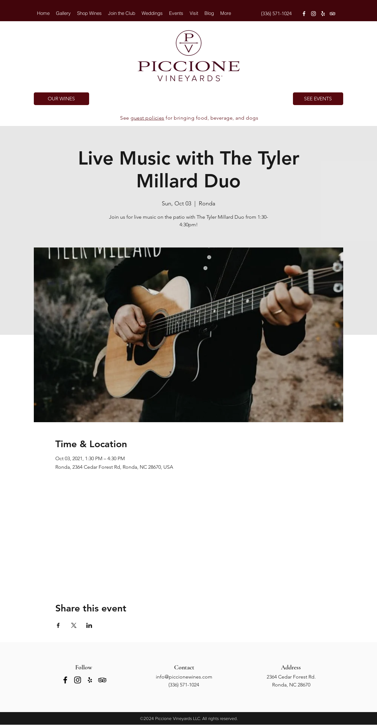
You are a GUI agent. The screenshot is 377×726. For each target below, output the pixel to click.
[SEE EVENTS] (318, 98)
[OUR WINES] (61, 98)
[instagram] (313, 13)
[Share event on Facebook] (58, 625)
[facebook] (304, 13)
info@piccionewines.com (184, 677)
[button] (152, 13)
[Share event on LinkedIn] (89, 625)
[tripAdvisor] (332, 13)
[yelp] (323, 13)
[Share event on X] (74, 625)
